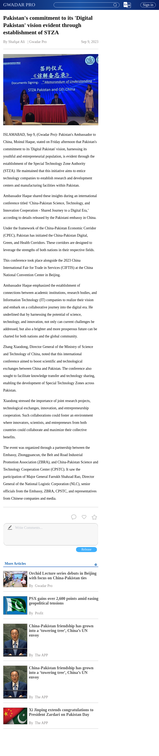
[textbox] (86, 5)
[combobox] (86, 5)
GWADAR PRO (19, 4)
